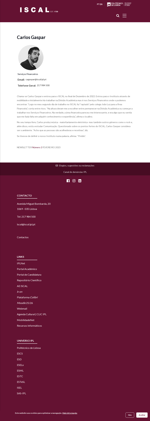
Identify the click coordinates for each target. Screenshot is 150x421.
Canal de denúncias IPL (75, 172)
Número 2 (37, 147)
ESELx (20, 364)
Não (130, 415)
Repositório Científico (29, 280)
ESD (19, 359)
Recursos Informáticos (29, 325)
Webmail (22, 308)
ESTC (20, 376)
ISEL (19, 387)
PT (98, 4)
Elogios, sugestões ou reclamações (76, 165)
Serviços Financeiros (28, 74)
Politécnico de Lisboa (29, 347)
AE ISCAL (22, 285)
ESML (20, 370)
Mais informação (69, 413)
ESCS (20, 353)
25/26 (25, 302)
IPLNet (21, 263)
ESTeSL (21, 381)
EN (101, 4)
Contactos (23, 237)
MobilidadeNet (25, 319)
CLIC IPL (41, 314)
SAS (19, 393)
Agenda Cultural (26, 314)
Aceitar (142, 415)
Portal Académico (27, 268)
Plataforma (27, 297)
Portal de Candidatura (29, 274)
